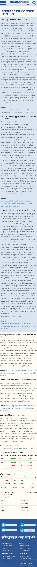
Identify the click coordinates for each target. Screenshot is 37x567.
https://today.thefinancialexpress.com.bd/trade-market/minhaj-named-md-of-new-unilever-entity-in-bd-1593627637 (18, 372)
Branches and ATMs (25, 556)
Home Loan (6, 550)
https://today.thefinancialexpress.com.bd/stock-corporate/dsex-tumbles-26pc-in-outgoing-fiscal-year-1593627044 (18, 326)
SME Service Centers (25, 558)
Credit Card (6, 548)
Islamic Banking (24, 546)
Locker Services (24, 550)
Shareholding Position (26, 563)
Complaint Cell (24, 561)
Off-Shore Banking (25, 548)
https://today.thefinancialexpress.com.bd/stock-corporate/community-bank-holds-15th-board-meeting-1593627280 (18, 408)
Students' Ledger (7, 546)
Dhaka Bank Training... (9, 556)
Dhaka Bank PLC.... (8, 558)
